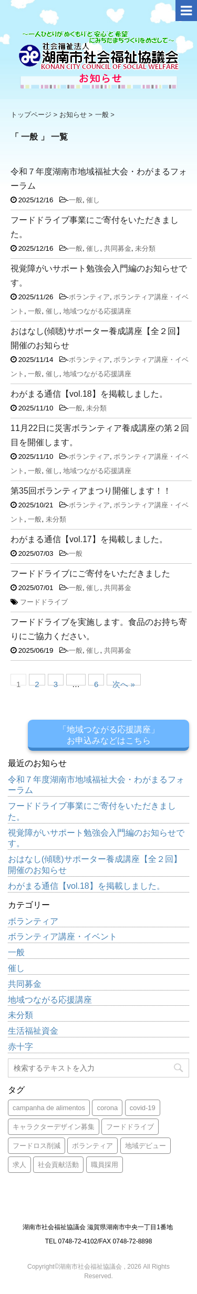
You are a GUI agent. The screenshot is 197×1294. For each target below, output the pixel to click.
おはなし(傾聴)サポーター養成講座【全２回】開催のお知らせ (95, 865)
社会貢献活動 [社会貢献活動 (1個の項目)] (58, 1165)
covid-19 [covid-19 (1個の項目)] (142, 1108)
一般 (75, 200)
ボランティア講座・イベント (62, 936)
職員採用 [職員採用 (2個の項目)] (104, 1165)
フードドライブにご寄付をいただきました (90, 573)
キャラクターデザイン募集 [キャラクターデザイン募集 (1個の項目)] (54, 1127)
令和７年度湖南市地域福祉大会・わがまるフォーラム (96, 785)
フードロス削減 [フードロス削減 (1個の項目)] (36, 1146)
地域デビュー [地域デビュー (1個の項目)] (145, 1146)
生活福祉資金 (33, 1030)
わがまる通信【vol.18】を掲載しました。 (89, 393)
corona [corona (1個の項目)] (107, 1108)
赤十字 (20, 1046)
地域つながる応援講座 (97, 311)
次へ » (123, 682)
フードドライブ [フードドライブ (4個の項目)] (130, 1127)
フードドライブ (44, 602)
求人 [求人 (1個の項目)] (19, 1165)
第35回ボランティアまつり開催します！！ (91, 490)
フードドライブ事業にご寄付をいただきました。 (92, 811)
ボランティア (89, 297)
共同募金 (117, 248)
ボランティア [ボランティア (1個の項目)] (92, 1146)
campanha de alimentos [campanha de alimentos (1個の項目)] (49, 1108)
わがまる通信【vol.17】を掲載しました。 (89, 539)
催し (93, 200)
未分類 (145, 248)
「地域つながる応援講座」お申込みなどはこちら (108, 735)
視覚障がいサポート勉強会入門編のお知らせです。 (96, 838)
